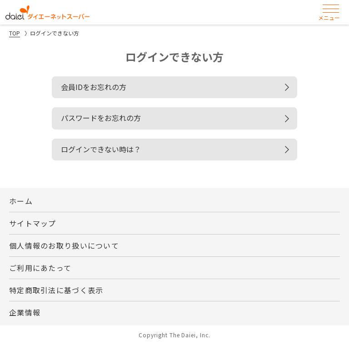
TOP (14, 33)
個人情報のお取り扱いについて (64, 245)
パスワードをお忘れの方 (101, 117)
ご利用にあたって (40, 267)
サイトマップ (32, 223)
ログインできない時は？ (101, 149)
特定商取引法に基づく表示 (56, 290)
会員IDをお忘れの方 (93, 86)
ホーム (21, 200)
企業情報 (24, 312)
